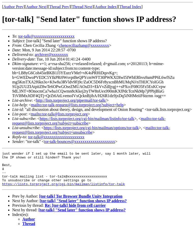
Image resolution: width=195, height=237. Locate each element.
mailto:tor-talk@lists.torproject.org (59, 114)
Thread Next (82, 7)
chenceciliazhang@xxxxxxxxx (84, 45)
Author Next (36, 7)
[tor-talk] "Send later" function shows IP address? (83, 207)
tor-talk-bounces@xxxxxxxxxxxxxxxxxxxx (79, 141)
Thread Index (130, 7)
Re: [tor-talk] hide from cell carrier (75, 212)
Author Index (106, 7)
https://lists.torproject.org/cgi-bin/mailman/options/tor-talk (91, 128)
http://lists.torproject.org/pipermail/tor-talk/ (71, 100)
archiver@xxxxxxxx (51, 54)
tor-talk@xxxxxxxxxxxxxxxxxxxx (46, 36)
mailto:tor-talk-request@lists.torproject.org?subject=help (77, 105)
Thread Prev (59, 7)
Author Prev (13, 7)
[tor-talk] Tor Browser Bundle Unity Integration (80, 203)
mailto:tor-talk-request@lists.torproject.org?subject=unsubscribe (91, 130)
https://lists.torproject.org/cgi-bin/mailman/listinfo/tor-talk (87, 118)
